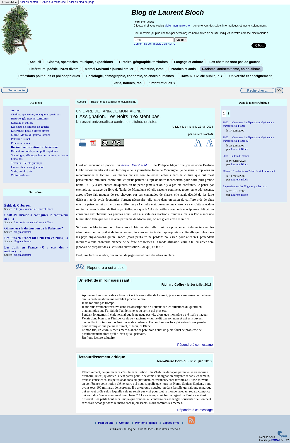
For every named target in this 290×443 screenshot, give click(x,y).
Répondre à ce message (195, 344)
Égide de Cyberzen (17, 205)
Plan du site (104, 422)
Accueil (35, 62)
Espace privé (170, 422)
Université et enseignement (250, 76)
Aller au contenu (29, 2)
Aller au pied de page (81, 2)
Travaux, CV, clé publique (201, 76)
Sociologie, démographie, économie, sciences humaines (130, 76)
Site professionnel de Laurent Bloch (33, 209)
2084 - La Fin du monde (236, 156)
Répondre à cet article (105, 267)
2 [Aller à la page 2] (228, 113)
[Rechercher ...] (257, 90)
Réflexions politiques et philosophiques (49, 76)
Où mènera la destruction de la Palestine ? (33, 228)
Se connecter (17, 90)
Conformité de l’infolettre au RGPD (155, 43)
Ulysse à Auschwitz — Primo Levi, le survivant (249, 171)
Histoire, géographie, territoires (143, 62)
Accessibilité (9, 2)
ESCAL (276, 440)
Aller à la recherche (54, 2)
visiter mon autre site (177, 25)
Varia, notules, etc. (128, 83)
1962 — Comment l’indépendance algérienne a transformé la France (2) (248, 139)
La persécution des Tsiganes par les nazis (245, 186)
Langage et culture (188, 62)
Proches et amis (183, 69)
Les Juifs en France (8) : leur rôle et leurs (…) (36, 238)
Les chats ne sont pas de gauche (235, 62)
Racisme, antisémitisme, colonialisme (231, 69)
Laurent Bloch (201, 134)
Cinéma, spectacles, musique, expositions (80, 62)
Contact (123, 422)
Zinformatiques (162, 83)
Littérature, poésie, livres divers (54, 69)
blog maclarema (22, 232)
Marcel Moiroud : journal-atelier (109, 69)
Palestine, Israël (152, 69)
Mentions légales (145, 422)
